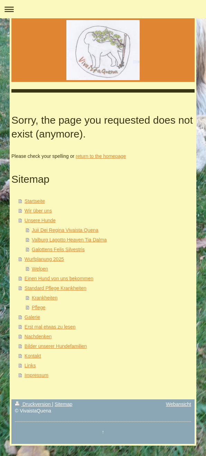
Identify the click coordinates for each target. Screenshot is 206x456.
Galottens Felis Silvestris (58, 249)
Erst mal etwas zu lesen (50, 327)
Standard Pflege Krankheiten (55, 288)
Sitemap (63, 404)
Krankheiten (45, 298)
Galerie (32, 317)
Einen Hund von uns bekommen (59, 278)
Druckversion (33, 404)
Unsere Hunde (40, 220)
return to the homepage (101, 156)
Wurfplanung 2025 (44, 259)
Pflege (39, 307)
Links (30, 365)
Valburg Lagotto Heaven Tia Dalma (69, 240)
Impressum (36, 375)
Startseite (35, 201)
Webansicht (178, 404)
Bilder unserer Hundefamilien (56, 346)
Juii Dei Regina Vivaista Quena (65, 230)
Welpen (40, 269)
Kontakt (33, 356)
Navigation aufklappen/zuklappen (103, 9)
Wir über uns (38, 210)
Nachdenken (38, 336)
